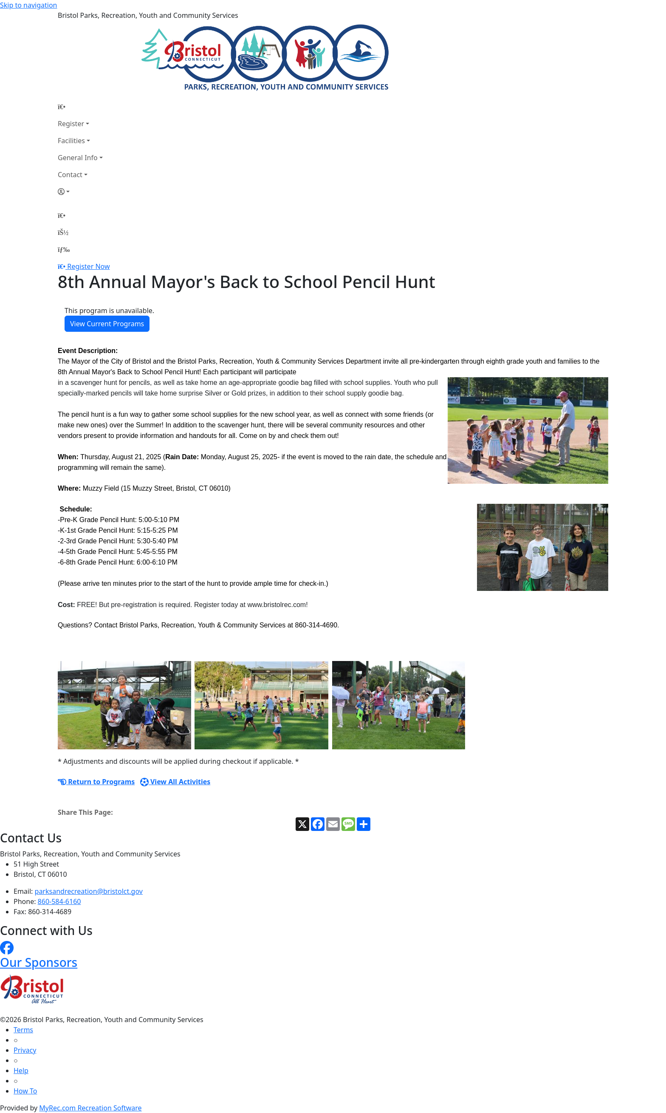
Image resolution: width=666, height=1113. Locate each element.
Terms (23, 1029)
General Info (78, 157)
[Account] (80, 191)
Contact (70, 174)
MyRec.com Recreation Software (90, 1108)
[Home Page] (80, 106)
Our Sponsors (38, 962)
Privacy (25, 1050)
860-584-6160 (59, 901)
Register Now (88, 266)
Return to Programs (96, 781)
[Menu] (64, 249)
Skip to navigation (28, 5)
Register (71, 123)
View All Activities (175, 781)
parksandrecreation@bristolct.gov (89, 891)
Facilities (71, 140)
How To (25, 1091)
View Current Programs (107, 323)
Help (21, 1070)
